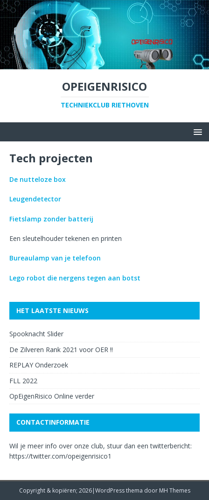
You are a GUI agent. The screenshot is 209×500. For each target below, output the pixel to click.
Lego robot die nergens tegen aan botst (74, 277)
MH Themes (174, 490)
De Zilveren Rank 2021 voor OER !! (61, 349)
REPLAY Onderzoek (38, 364)
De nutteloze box (37, 179)
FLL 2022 (23, 380)
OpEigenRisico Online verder (51, 396)
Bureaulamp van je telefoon (55, 257)
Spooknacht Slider (36, 333)
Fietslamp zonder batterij (51, 218)
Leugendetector (35, 198)
